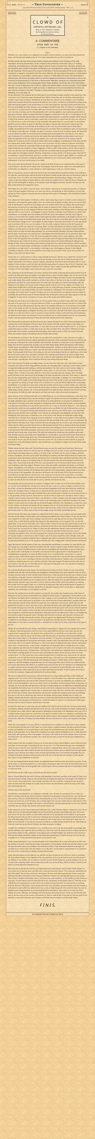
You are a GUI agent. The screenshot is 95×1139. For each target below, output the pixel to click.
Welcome (10, 13)
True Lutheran (12, 34)
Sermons (10, 22)
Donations (11, 19)
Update (14, 4)
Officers (10, 37)
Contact (84, 4)
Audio (9, 40)
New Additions (12, 16)
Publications (11, 31)
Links (9, 43)
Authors (10, 28)
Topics (10, 25)
